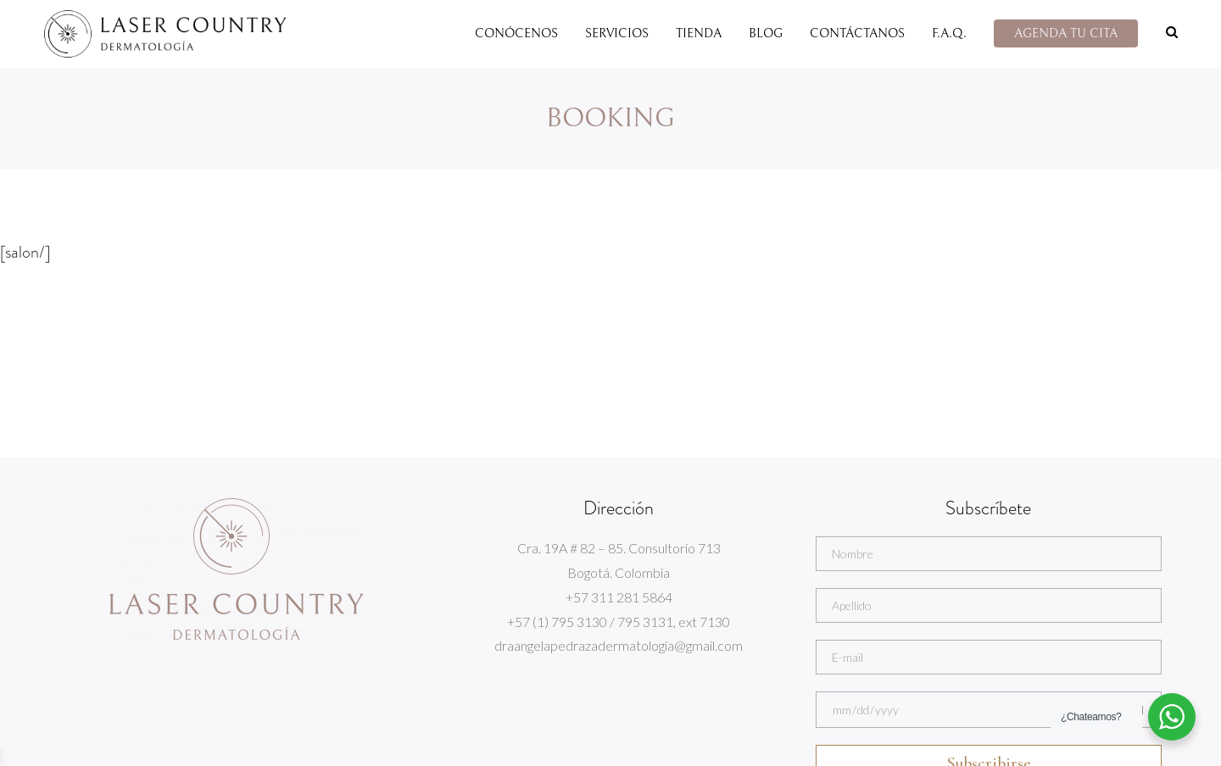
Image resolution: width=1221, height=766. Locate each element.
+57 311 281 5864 (619, 597)
